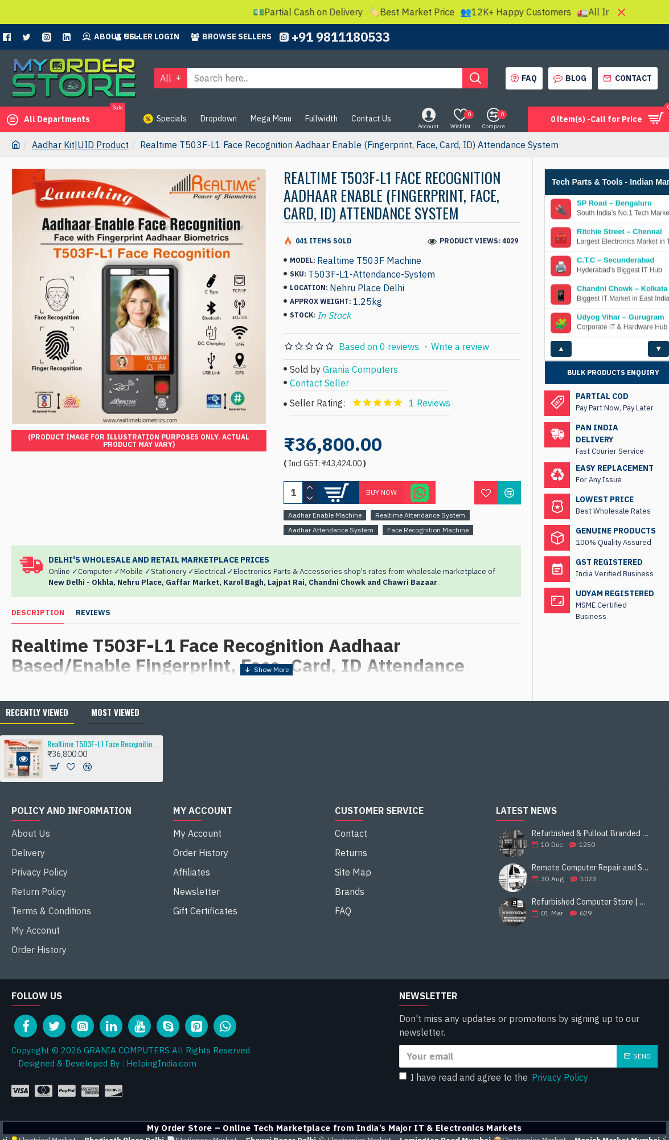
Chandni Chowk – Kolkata (622, 289)
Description (37, 612)
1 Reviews (429, 403)
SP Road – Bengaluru (614, 203)
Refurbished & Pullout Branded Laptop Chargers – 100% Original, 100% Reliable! (591, 844)
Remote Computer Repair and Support (591, 878)
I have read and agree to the (494, 1055)
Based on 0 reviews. (380, 346)
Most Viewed (115, 722)
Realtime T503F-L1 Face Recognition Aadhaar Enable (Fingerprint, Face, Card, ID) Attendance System (103, 754)
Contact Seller (319, 383)
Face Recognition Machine (428, 530)
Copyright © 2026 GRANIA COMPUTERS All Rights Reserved (130, 1028)
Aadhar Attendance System (331, 530)
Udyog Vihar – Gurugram (620, 317)
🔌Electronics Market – (519, 1118)
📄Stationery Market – (348, 1118)
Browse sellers (231, 36)
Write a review (460, 346)
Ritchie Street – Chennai (619, 232)
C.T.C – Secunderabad (616, 260)
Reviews (93, 612)
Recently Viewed (37, 722)
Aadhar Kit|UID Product (80, 144)
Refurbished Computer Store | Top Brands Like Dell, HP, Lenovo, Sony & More (591, 913)
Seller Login (147, 36)
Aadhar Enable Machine (325, 515)
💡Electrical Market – (186, 1118)
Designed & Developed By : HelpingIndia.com (103, 1041)
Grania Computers (360, 369)
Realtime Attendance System (420, 515)
